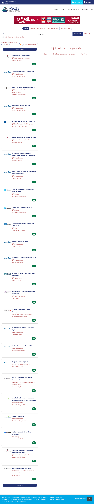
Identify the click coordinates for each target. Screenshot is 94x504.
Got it (89, 498)
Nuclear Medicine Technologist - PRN (24, 137)
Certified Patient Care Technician (23, 71)
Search (26, 29)
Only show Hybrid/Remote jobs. (14, 37)
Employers (88, 2)
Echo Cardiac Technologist (21, 55)
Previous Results (20, 49)
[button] (87, 34)
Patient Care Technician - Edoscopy (23, 121)
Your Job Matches (52, 29)
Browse (32, 29)
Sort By (5, 44)
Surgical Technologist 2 (20, 362)
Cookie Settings (80, 498)
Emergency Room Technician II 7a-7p (24, 257)
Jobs (63, 9)
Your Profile (74, 9)
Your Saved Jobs (65, 29)
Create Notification (31, 44)
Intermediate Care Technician (21, 468)
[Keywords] (19, 34)
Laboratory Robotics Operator (22, 207)
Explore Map (41, 29)
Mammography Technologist (21, 105)
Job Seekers (77, 2)
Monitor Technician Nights (20, 241)
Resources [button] (87, 9)
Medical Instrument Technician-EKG (23, 87)
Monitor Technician (18, 416)
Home (56, 9)
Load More (20, 485)
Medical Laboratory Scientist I (22, 346)
